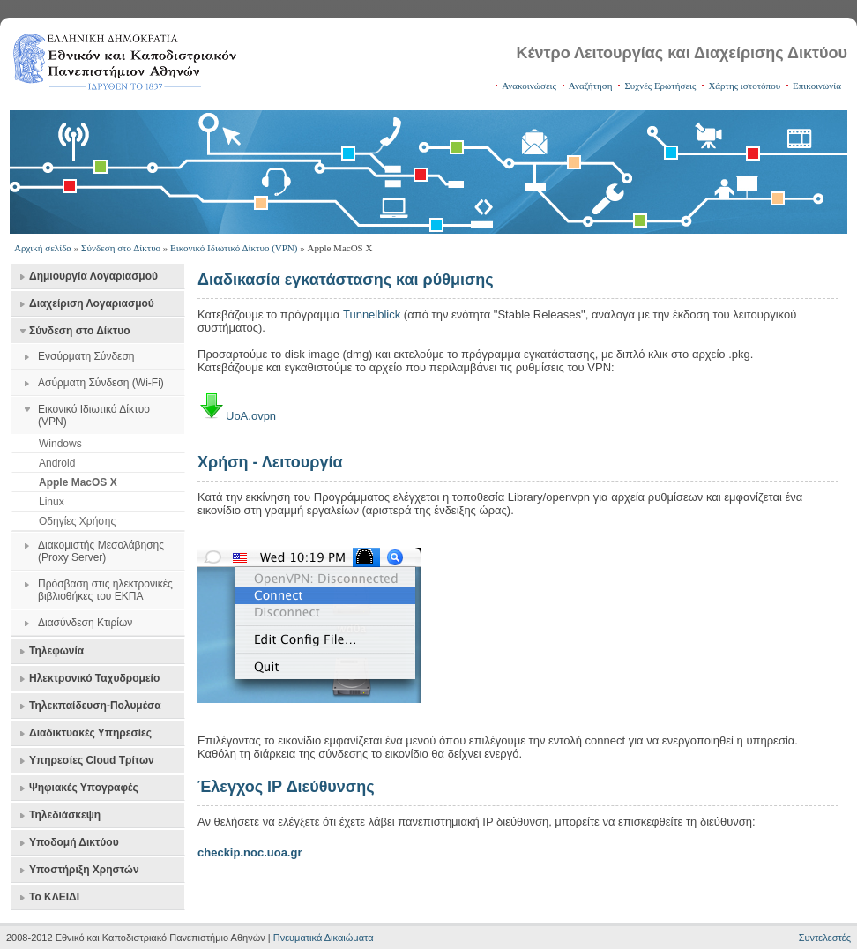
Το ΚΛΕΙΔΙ (54, 897)
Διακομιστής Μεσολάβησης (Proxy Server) (101, 551)
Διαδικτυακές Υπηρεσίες (90, 733)
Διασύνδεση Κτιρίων (85, 622)
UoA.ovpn (251, 415)
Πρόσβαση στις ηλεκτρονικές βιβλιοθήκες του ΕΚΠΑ (105, 590)
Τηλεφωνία (56, 651)
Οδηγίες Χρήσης (77, 521)
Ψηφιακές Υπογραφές (83, 787)
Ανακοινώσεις (529, 85)
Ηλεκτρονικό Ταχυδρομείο (94, 678)
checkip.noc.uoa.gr (249, 852)
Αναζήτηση (591, 85)
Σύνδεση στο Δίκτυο (120, 248)
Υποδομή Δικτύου (74, 842)
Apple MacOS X (78, 482)
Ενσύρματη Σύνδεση (86, 356)
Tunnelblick (371, 314)
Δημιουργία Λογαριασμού (93, 276)
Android (57, 463)
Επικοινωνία (817, 85)
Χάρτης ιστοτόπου (744, 85)
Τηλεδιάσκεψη (65, 815)
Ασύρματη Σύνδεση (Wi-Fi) (101, 383)
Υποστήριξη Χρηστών (84, 869)
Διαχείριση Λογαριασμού (91, 303)
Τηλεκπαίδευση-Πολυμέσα (95, 705)
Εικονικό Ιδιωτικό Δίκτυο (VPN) (233, 248)
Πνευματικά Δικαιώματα (323, 937)
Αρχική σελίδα (42, 248)
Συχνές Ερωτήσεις (660, 85)
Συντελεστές (825, 937)
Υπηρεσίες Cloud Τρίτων (91, 760)
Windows (60, 443)
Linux (51, 502)
